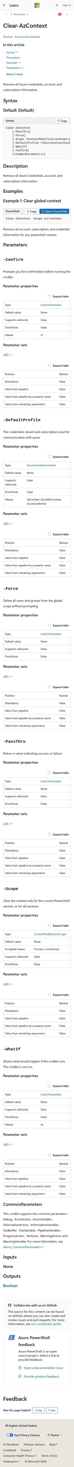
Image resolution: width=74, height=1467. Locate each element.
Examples (13, 62)
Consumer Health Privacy (18, 1456)
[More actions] (67, 14)
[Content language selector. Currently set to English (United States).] (21, 1426)
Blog (52, 1444)
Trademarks (10, 1461)
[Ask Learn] (60, 14)
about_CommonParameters (22, 1247)
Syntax (12, 52)
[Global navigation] (4, 5)
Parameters (14, 68)
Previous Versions (34, 1444)
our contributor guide (46, 1324)
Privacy (25, 1450)
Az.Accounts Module (27, 37)
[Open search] (57, 5)
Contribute (9, 1450)
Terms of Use (49, 1456)
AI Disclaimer (11, 1444)
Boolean (10, 1285)
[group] (37, 141)
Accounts (19, 14)
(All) (8, 355)
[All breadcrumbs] (6, 14)
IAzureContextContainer (41, 465)
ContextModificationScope (50, 934)
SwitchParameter (51, 305)
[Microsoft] (37, 5)
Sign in (67, 5)
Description (13, 57)
